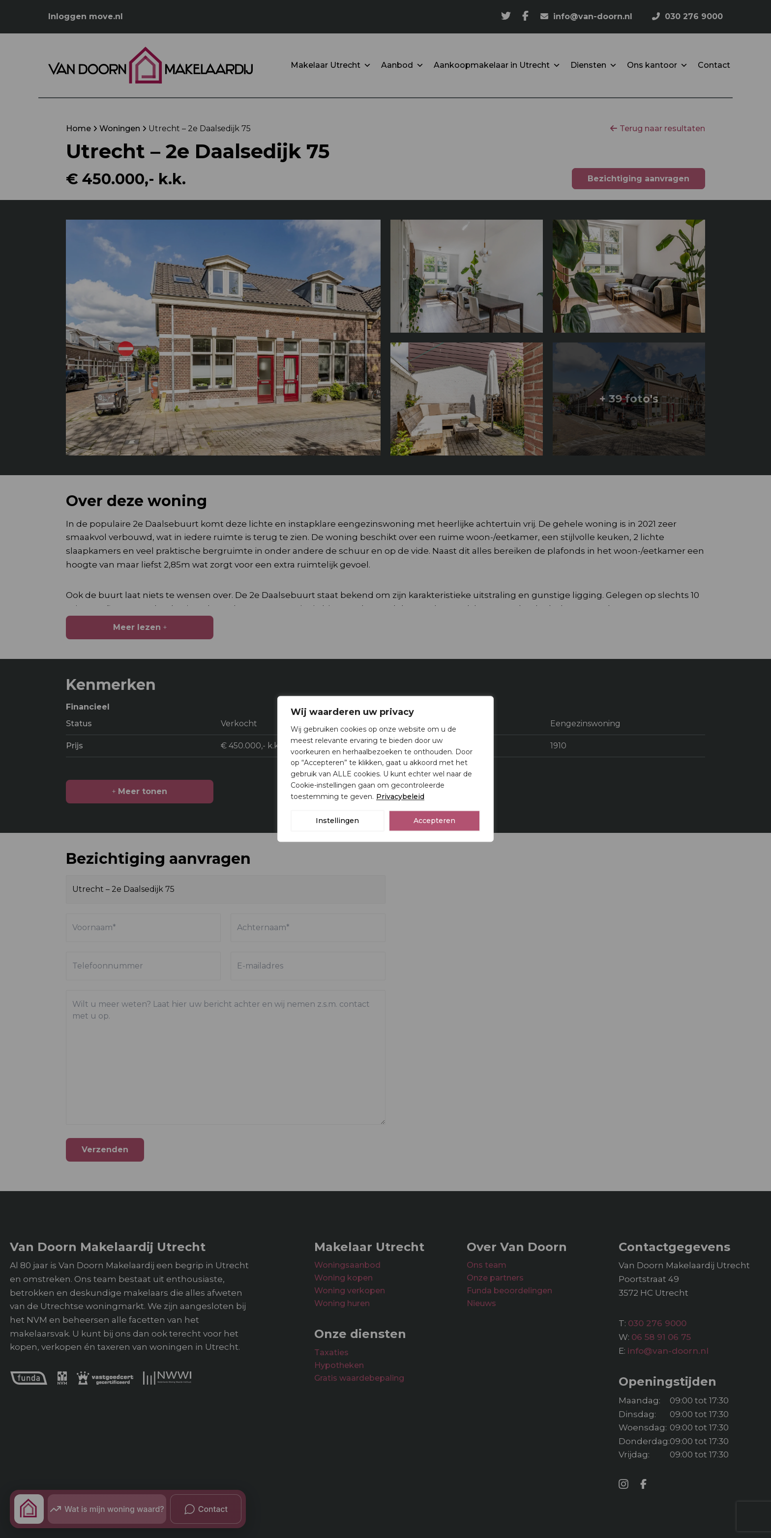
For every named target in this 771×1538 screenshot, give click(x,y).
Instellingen (337, 821)
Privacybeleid (400, 796)
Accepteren (434, 821)
